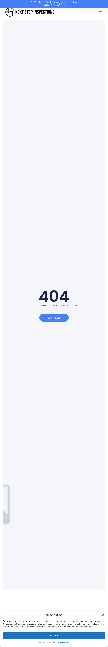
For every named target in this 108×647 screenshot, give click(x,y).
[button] (103, 614)
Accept (54, 635)
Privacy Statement (60, 643)
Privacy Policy (44, 643)
